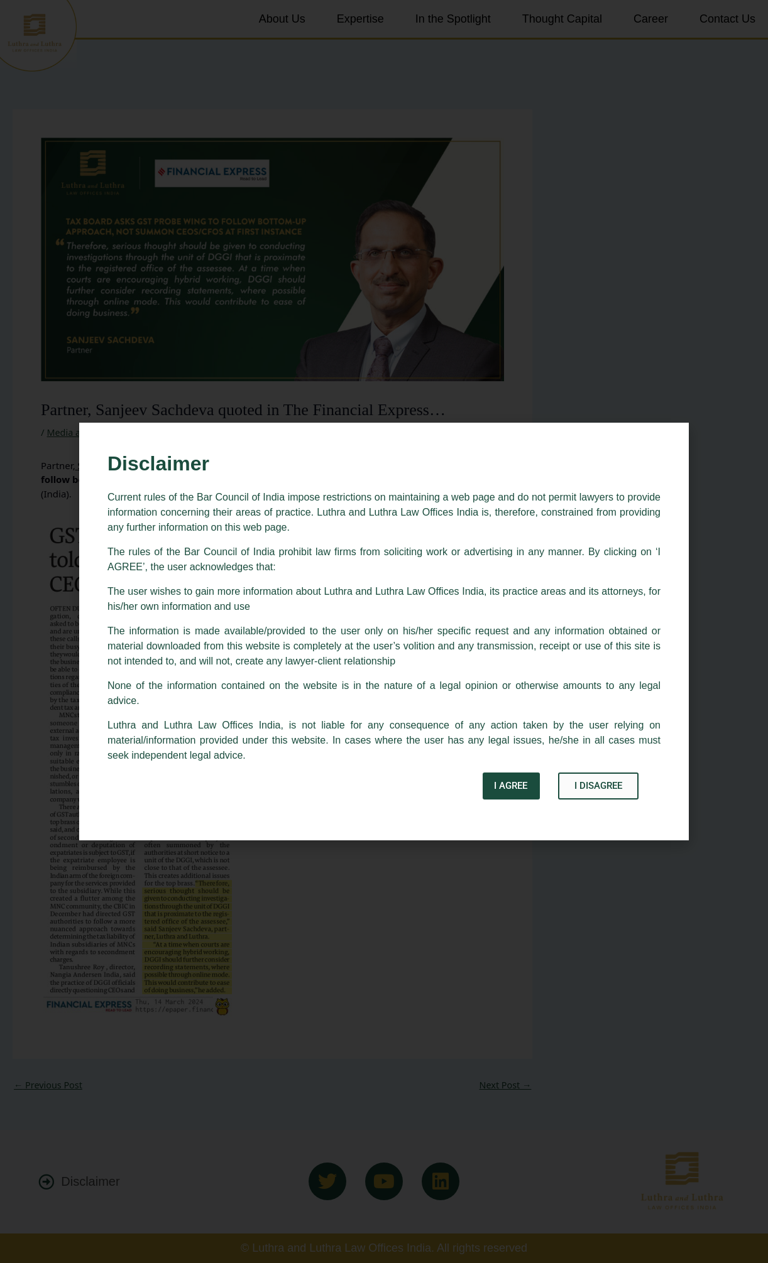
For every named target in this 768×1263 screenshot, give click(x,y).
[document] (384, 631)
